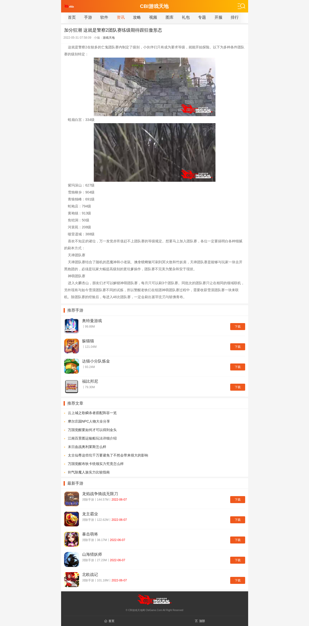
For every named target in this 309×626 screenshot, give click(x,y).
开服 (218, 17)
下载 (238, 326)
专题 (202, 17)
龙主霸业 (90, 514)
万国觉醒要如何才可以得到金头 (92, 430)
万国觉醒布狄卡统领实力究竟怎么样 (96, 464)
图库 (170, 17)
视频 (153, 17)
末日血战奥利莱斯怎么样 (87, 447)
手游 (88, 17)
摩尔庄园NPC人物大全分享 (89, 421)
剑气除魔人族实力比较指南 (89, 472)
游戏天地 (109, 37)
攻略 (137, 17)
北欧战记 (90, 574)
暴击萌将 (90, 534)
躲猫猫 (88, 341)
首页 (72, 17)
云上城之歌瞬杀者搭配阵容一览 (92, 413)
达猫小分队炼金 (96, 361)
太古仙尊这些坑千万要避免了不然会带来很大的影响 (108, 455)
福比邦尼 (90, 381)
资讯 (121, 17)
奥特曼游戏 (92, 321)
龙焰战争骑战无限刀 (100, 494)
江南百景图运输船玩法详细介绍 (92, 438)
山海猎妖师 (92, 554)
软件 (104, 17)
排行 (235, 17)
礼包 (186, 17)
